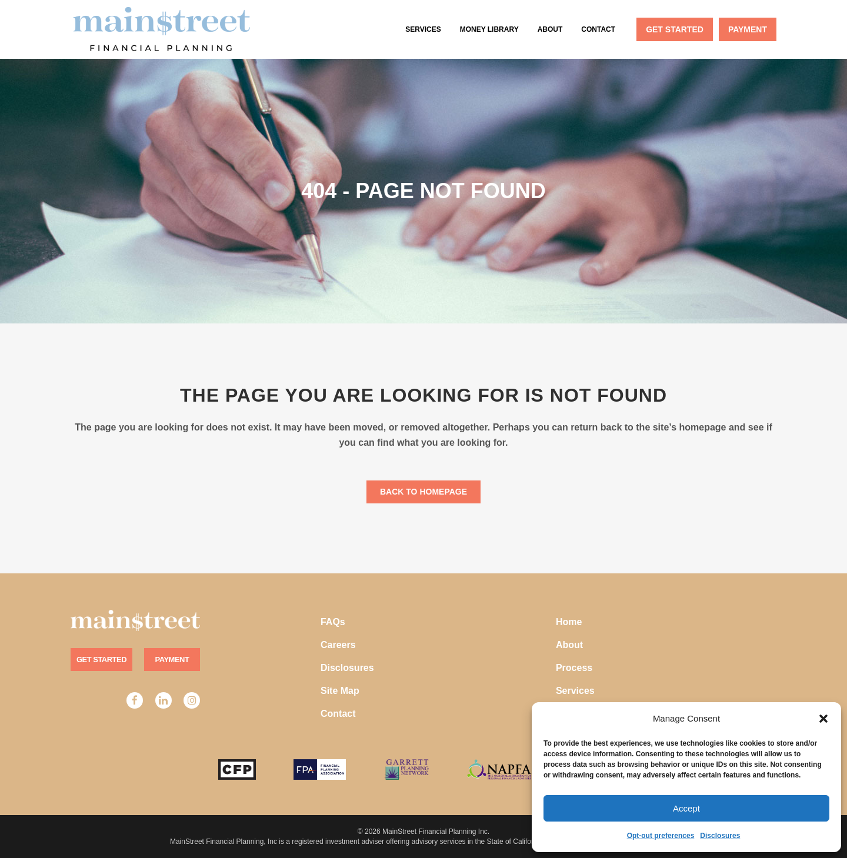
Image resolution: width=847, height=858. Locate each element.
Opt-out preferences (661, 836)
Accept (686, 808)
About (569, 645)
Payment (172, 659)
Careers (338, 645)
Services (575, 691)
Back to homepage (423, 491)
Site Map (340, 691)
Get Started (101, 659)
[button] (823, 719)
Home (569, 622)
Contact (338, 714)
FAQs (333, 622)
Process (574, 668)
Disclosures (720, 836)
